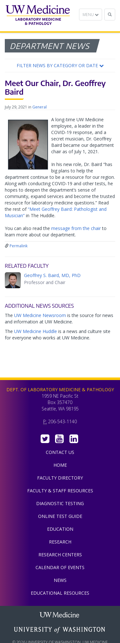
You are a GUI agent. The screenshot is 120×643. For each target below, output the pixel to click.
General (39, 107)
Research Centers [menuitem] (60, 555)
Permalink (19, 246)
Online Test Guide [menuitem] (60, 516)
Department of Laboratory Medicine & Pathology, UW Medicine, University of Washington (37, 15)
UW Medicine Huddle (35, 331)
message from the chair (76, 228)
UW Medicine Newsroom (40, 315)
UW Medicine (60, 615)
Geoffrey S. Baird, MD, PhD (52, 275)
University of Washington (60, 630)
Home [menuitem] (60, 465)
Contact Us (60, 452)
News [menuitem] (60, 580)
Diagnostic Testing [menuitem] (60, 503)
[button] (60, 65)
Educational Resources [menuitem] (60, 593)
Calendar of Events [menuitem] (60, 567)
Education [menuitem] (60, 529)
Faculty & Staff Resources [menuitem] (60, 491)
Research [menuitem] (60, 542)
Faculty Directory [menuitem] (60, 478)
